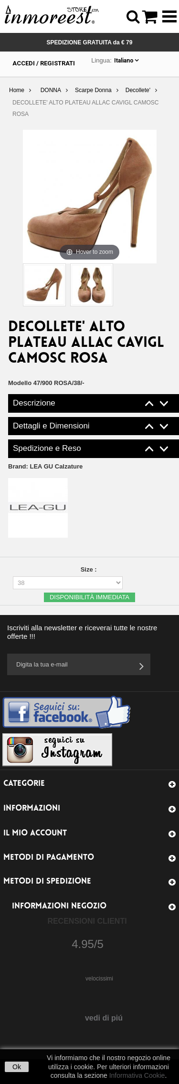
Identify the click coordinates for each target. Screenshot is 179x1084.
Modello (20, 382)
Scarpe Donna (93, 90)
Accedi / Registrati (43, 63)
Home (16, 90)
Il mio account (35, 833)
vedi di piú (104, 1018)
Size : (90, 569)
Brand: (45, 466)
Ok (16, 1067)
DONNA (51, 90)
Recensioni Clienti (86, 921)
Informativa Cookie (137, 1075)
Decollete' (138, 90)
